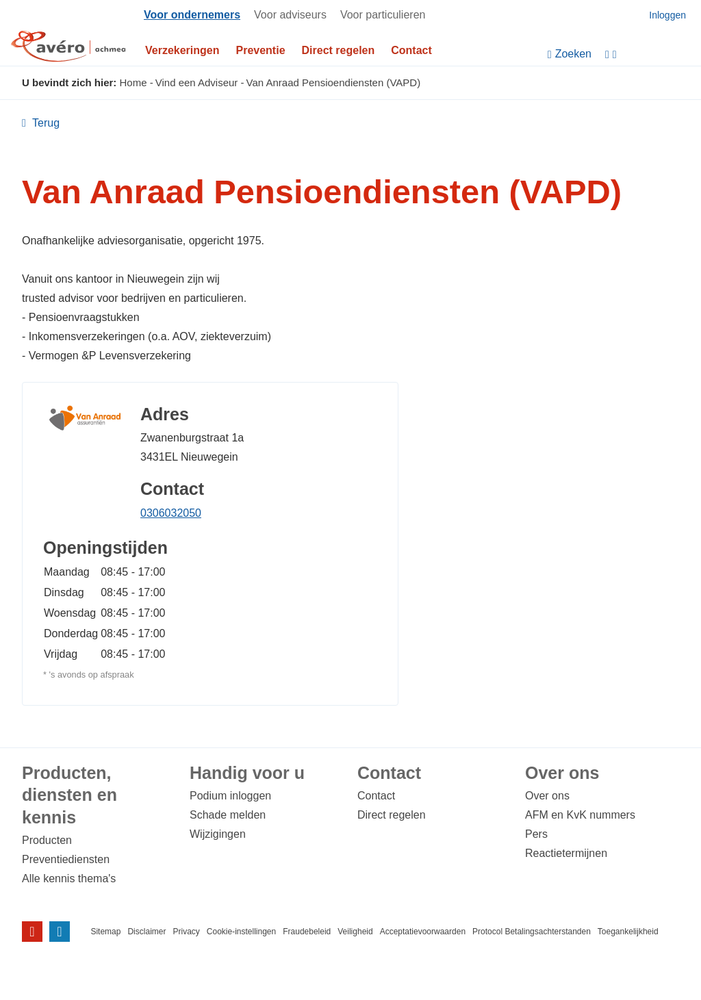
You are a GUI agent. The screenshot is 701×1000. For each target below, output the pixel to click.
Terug (44, 123)
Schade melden (228, 815)
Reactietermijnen (566, 853)
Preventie (260, 50)
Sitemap (105, 931)
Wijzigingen (218, 834)
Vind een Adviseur (196, 82)
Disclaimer (146, 931)
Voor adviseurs (290, 15)
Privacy (186, 931)
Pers (536, 834)
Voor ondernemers (192, 15)
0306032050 (170, 513)
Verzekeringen (182, 50)
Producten (47, 840)
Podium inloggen (230, 796)
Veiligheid (354, 931)
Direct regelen (338, 50)
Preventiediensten (66, 859)
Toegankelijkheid (628, 931)
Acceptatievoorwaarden (423, 931)
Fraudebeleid (307, 931)
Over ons (547, 796)
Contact (411, 50)
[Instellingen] (649, 54)
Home (133, 82)
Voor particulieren (383, 15)
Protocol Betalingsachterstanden (531, 931)
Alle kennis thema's (69, 878)
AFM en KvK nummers (580, 815)
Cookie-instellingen (241, 931)
